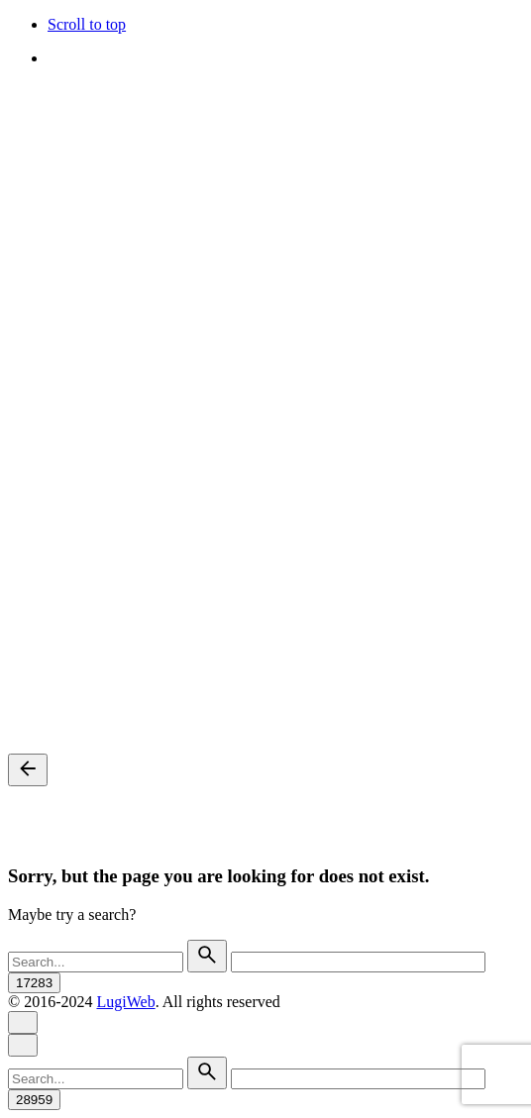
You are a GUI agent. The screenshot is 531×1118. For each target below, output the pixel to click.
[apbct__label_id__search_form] (358, 962)
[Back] (28, 770)
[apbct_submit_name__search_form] (34, 982)
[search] (207, 956)
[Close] (23, 1022)
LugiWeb (125, 1001)
